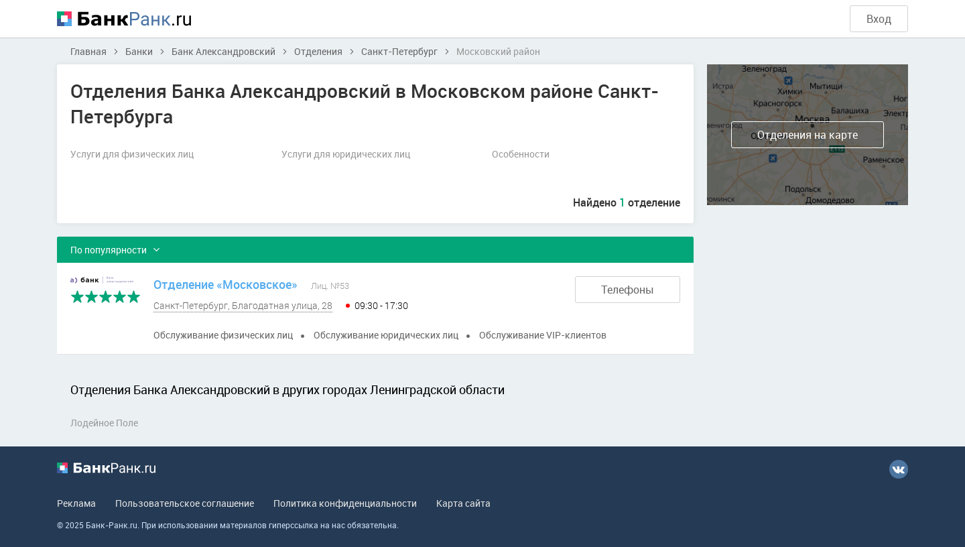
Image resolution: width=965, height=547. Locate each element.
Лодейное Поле (104, 422)
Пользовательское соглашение (184, 503)
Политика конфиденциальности (345, 503)
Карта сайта (463, 503)
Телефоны (627, 289)
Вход (878, 18)
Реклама (76, 503)
